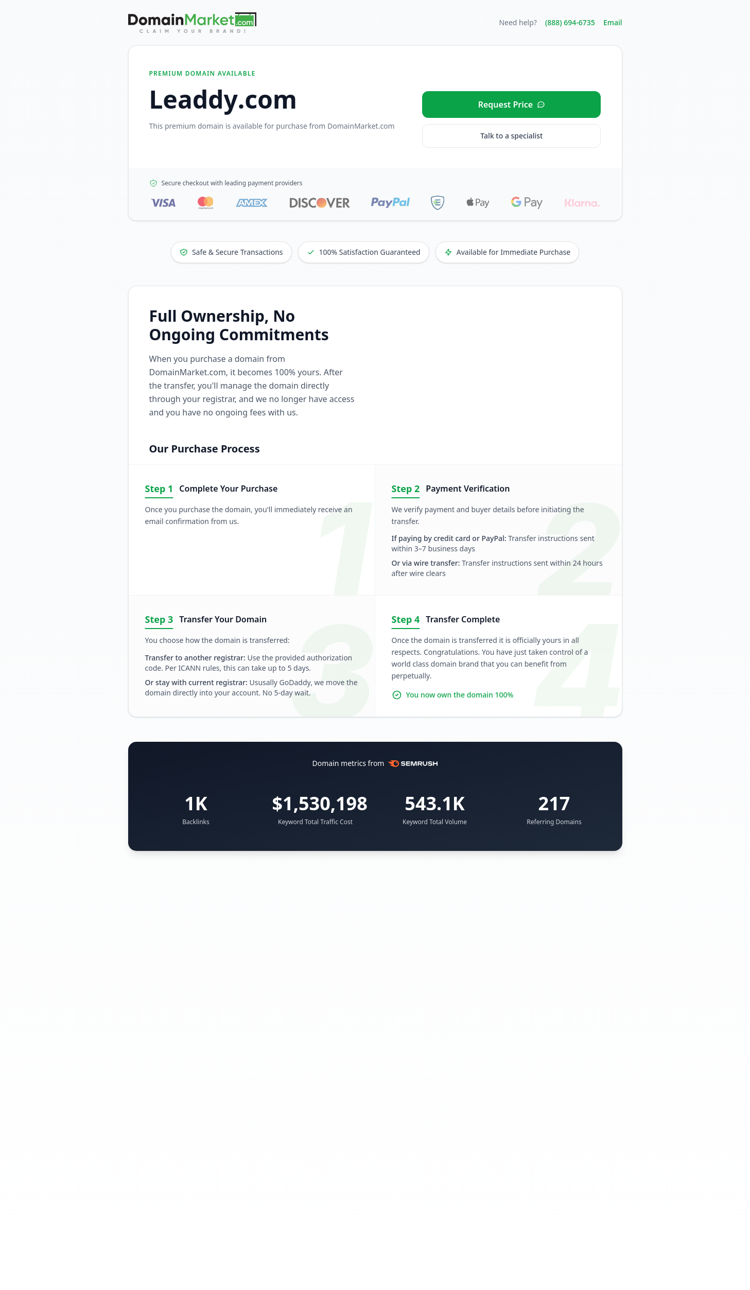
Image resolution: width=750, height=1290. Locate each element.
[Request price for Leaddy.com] (511, 104)
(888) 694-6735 (570, 22)
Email (612, 22)
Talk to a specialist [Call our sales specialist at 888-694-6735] (511, 136)
